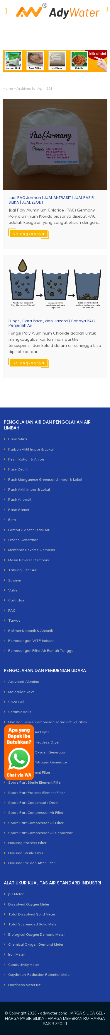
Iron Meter (16, 954)
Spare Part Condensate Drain (33, 802)
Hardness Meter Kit (24, 985)
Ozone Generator (23, 540)
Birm (12, 519)
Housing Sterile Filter (25, 853)
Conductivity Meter (23, 964)
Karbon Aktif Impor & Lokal (31, 449)
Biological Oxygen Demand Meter (36, 934)
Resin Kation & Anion (26, 459)
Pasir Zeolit (18, 469)
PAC (11, 610)
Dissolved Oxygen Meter (28, 904)
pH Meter (15, 894)
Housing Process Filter (27, 842)
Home (8, 88)
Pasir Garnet (18, 509)
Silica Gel (16, 702)
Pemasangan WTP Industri (31, 640)
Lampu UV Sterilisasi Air (28, 530)
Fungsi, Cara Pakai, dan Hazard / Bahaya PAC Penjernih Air (52, 323)
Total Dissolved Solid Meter (31, 914)
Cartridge (16, 600)
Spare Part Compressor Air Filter (35, 812)
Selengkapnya (29, 233)
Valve (13, 590)
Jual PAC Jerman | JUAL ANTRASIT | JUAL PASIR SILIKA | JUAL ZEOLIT (51, 199)
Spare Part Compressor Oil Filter (35, 823)
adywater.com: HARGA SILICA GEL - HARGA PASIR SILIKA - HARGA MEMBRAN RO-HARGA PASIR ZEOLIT (55, 1018)
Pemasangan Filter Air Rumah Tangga (41, 650)
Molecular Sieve (21, 692)
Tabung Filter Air (22, 570)
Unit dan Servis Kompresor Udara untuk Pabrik (47, 722)
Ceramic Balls (19, 712)
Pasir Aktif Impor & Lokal (29, 489)
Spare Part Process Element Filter (36, 792)
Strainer (14, 580)
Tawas (14, 620)
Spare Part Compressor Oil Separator (40, 833)
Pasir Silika (17, 439)
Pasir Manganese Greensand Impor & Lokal (45, 479)
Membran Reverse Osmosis (31, 550)
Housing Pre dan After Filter (31, 863)
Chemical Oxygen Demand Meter (35, 944)
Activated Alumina (23, 681)
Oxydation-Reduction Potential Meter (39, 974)
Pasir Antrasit (19, 499)
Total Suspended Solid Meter (33, 924)
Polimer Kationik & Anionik (30, 630)
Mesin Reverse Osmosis (28, 560)
